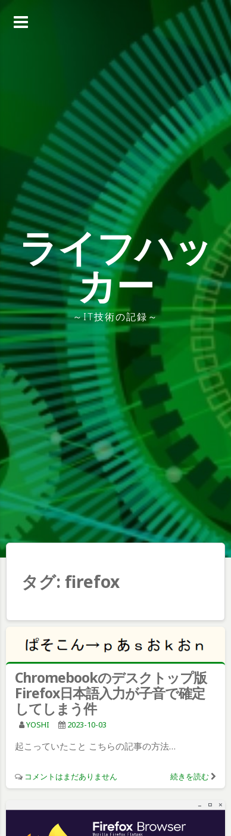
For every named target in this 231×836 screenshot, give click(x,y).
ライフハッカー (116, 266)
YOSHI (37, 724)
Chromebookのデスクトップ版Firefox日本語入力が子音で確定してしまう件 (111, 693)
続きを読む (189, 776)
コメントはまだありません (70, 776)
